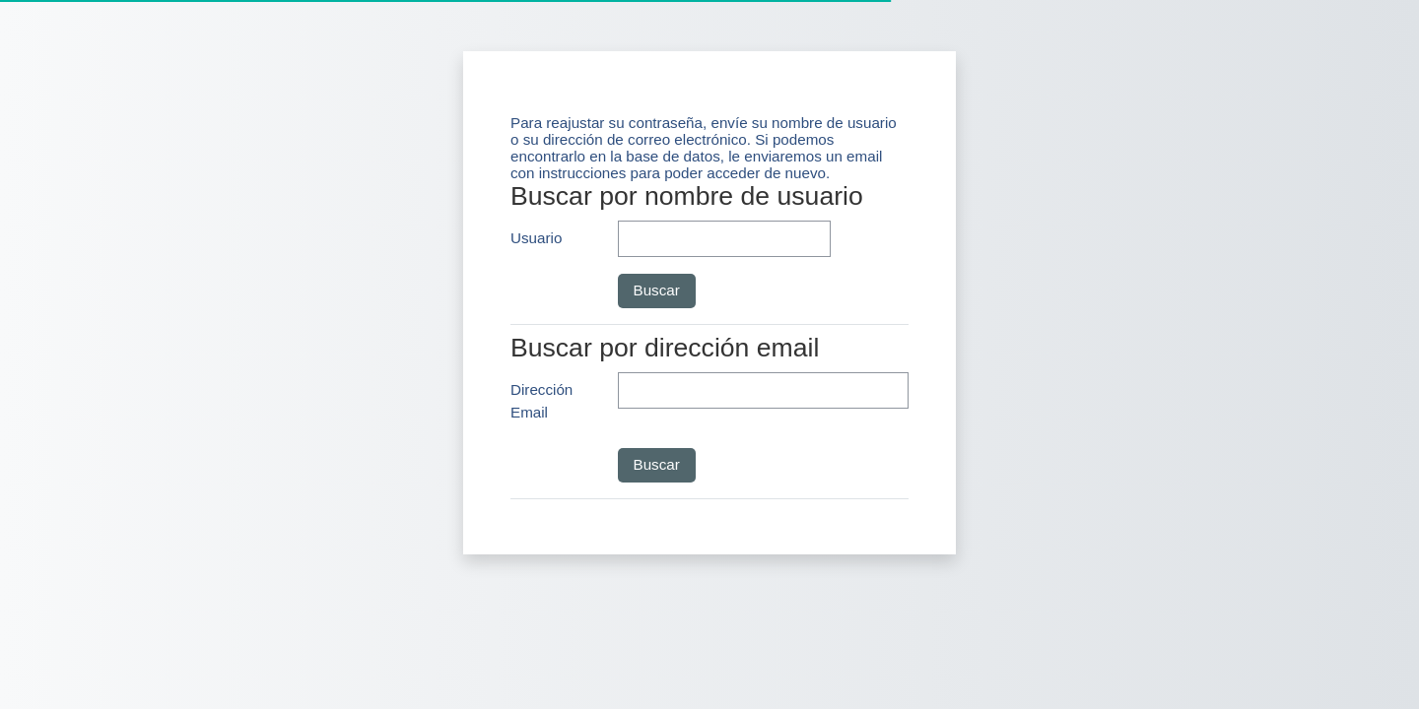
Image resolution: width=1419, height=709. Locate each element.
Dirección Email (541, 400)
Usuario (536, 237)
